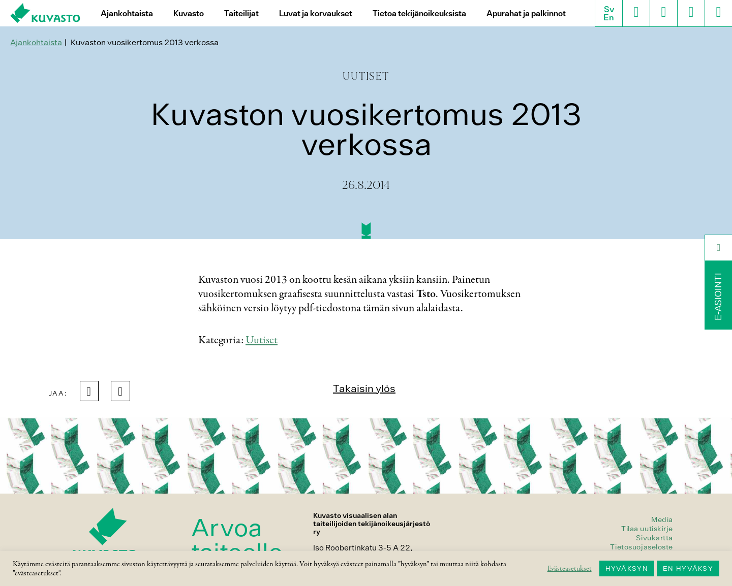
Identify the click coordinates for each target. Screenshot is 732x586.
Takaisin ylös (364, 388)
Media (662, 519)
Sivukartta (654, 538)
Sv (609, 9)
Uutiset (262, 340)
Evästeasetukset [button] (569, 568)
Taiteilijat (241, 13)
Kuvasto (188, 13)
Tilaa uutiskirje (647, 529)
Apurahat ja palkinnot (526, 13)
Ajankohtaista (127, 13)
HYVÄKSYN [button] (626, 568)
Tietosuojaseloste (641, 547)
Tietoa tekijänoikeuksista (419, 13)
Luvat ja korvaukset (315, 13)
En (608, 17)
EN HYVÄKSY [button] (688, 568)
